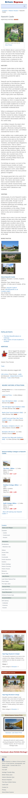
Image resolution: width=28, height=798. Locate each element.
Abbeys (4, 550)
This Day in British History (9, 782)
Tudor (2, 366)
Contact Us (5, 787)
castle (20, 374)
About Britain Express (8, 792)
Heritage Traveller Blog (8, 772)
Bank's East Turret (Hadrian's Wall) (12, 412)
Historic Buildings (6, 564)
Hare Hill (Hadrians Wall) (9, 401)
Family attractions (6, 559)
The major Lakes (6, 583)
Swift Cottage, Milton (9, 503)
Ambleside (5, 603)
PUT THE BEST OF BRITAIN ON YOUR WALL (14, 736)
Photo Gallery (5, 581)
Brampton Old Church (8, 431)
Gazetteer (4, 530)
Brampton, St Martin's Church (11, 426)
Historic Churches (6, 566)
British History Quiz (7, 774)
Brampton (14, 666)
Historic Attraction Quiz (8, 777)
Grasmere (5, 605)
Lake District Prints (6, 589)
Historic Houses (6, 568)
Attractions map (6, 546)
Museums (4, 571)
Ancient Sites (5, 552)
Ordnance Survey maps (8, 595)
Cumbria (4, 525)
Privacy (4, 789)
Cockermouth (6, 535)
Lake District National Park (8, 579)
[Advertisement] (13, 315)
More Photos (8, 45)
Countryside (5, 557)
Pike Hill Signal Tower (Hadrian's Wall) (13, 407)
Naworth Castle (11, 287)
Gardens (4, 561)
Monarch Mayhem (7, 779)
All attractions (5, 544)
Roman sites (5, 573)
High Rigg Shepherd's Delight (11, 654)
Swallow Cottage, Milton (11, 485)
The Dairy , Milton (8, 468)
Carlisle (5, 533)
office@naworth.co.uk (11, 289)
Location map (5, 291)
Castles (4, 554)
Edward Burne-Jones (16, 376)
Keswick (5, 537)
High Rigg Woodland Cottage (10, 694)
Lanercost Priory (7, 395)
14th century (4, 374)
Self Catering (5, 600)
